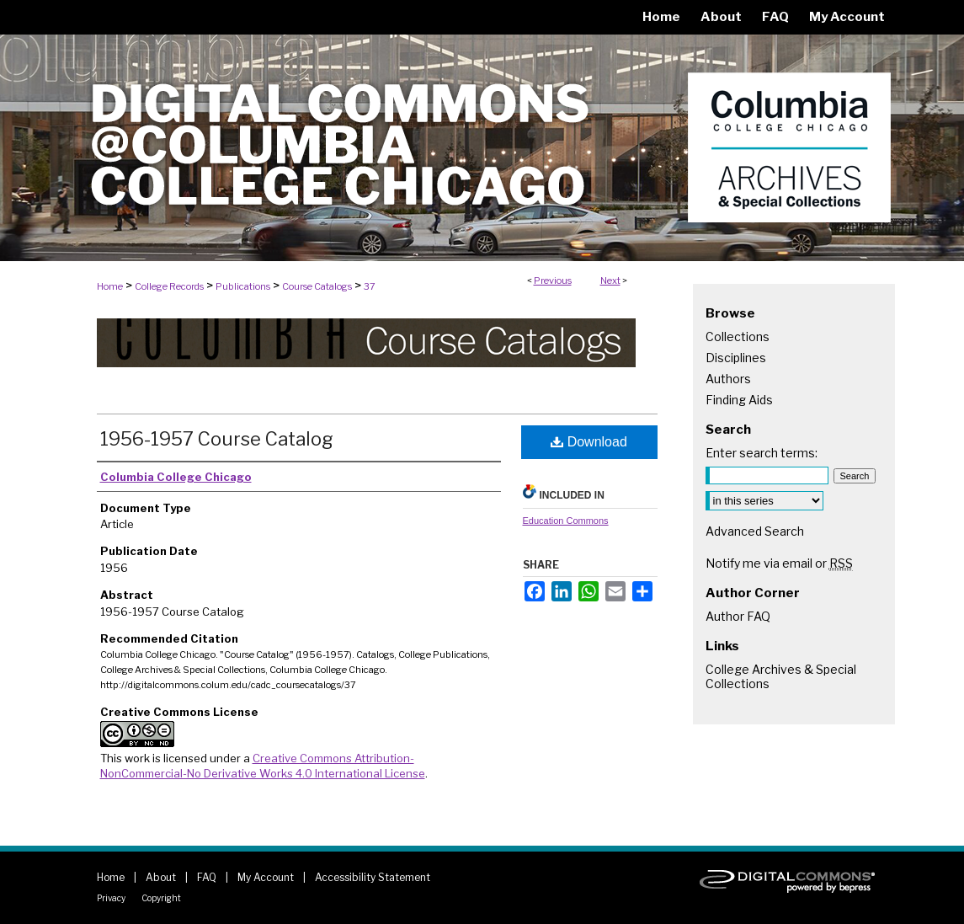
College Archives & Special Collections (781, 676)
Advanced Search (755, 531)
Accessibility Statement (372, 877)
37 (369, 286)
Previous (553, 280)
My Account (265, 877)
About (161, 877)
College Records (169, 286)
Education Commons (566, 520)
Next (610, 280)
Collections (738, 336)
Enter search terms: (762, 453)
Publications (243, 286)
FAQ (206, 877)
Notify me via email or (779, 563)
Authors (728, 378)
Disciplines (736, 357)
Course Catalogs (317, 286)
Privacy (111, 898)
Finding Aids (739, 400)
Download (589, 442)
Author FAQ (738, 616)
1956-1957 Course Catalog (216, 439)
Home (110, 286)
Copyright (161, 898)
